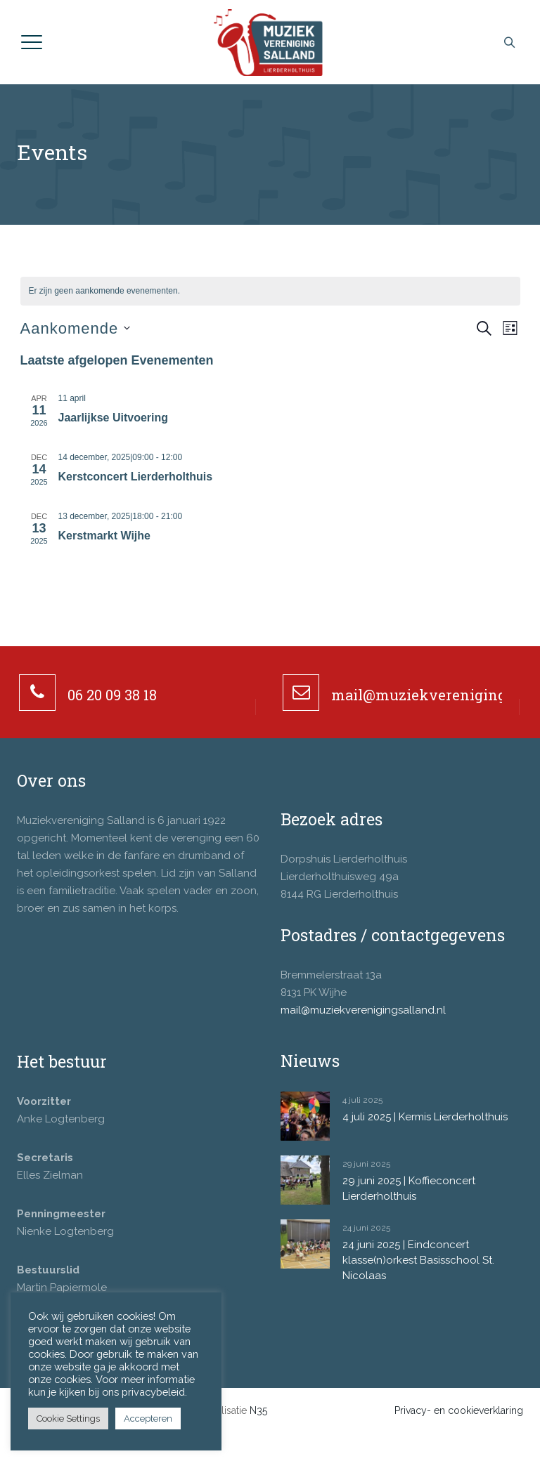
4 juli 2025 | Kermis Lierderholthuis (425, 1117)
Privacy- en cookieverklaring (458, 1410)
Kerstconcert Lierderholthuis (135, 477)
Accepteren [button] (148, 1418)
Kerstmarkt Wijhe (104, 536)
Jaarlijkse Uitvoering (113, 418)
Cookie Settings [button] (68, 1418)
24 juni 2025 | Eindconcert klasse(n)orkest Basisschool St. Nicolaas (418, 1260)
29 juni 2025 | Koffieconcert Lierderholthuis (408, 1188)
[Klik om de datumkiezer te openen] (75, 328)
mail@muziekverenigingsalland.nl (363, 1010)
